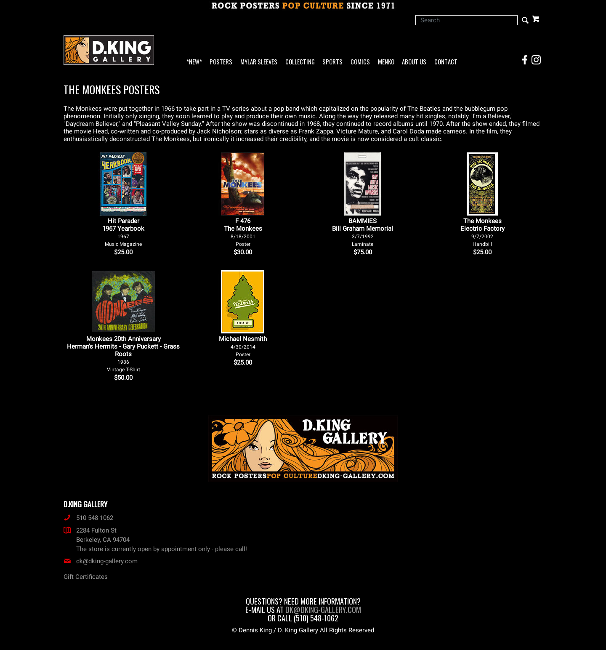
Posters (221, 62)
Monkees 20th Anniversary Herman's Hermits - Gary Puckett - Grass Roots (123, 354)
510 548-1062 (88, 518)
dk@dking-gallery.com (101, 561)
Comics (360, 62)
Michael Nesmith (243, 346)
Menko (386, 62)
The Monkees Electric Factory (482, 232)
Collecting (300, 62)
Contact (445, 62)
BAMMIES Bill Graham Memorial (362, 232)
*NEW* (194, 62)
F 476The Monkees (243, 232)
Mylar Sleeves (258, 62)
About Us (414, 62)
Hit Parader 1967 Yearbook (123, 232)
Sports (332, 62)
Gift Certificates (86, 577)
